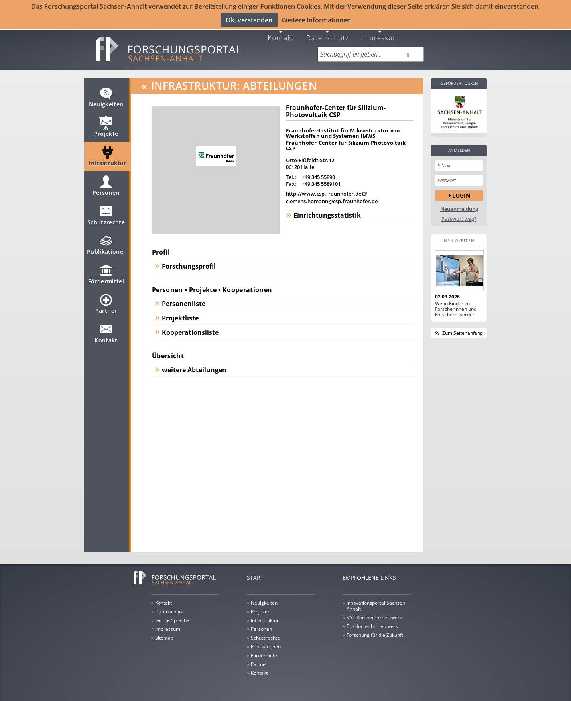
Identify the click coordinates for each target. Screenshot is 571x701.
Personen (106, 185)
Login (461, 191)
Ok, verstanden (249, 19)
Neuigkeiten (106, 96)
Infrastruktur (107, 155)
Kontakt (281, 33)
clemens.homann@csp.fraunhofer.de (332, 196)
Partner (106, 303)
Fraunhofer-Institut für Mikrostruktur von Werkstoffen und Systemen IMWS (343, 128)
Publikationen (107, 244)
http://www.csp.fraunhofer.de (323, 189)
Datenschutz (327, 33)
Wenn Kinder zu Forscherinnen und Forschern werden (455, 305)
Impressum (380, 33)
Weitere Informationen (316, 19)
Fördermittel (106, 273)
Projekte (106, 126)
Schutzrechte (106, 214)
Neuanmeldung (459, 205)
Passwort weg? (458, 215)
